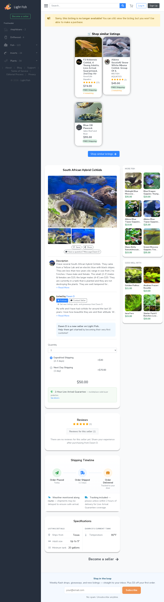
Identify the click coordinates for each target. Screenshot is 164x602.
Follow (62, 300)
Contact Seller (78, 300)
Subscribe (131, 590)
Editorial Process (15, 74)
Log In (141, 5)
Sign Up (154, 5)
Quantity (52, 344)
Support (31, 67)
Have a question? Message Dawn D (82, 252)
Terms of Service (19, 71)
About (8, 67)
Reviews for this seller (82, 431)
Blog (19, 67)
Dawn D (70, 296)
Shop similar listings (104, 154)
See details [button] (55, 398)
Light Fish (25, 80)
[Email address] (92, 590)
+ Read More (62, 287)
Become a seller (20, 16)
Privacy (32, 74)
